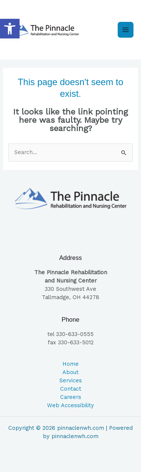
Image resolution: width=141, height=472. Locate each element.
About (70, 372)
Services (70, 380)
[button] (10, 28)
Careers (70, 397)
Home (70, 363)
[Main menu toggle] (125, 30)
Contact (70, 388)
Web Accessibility (70, 405)
